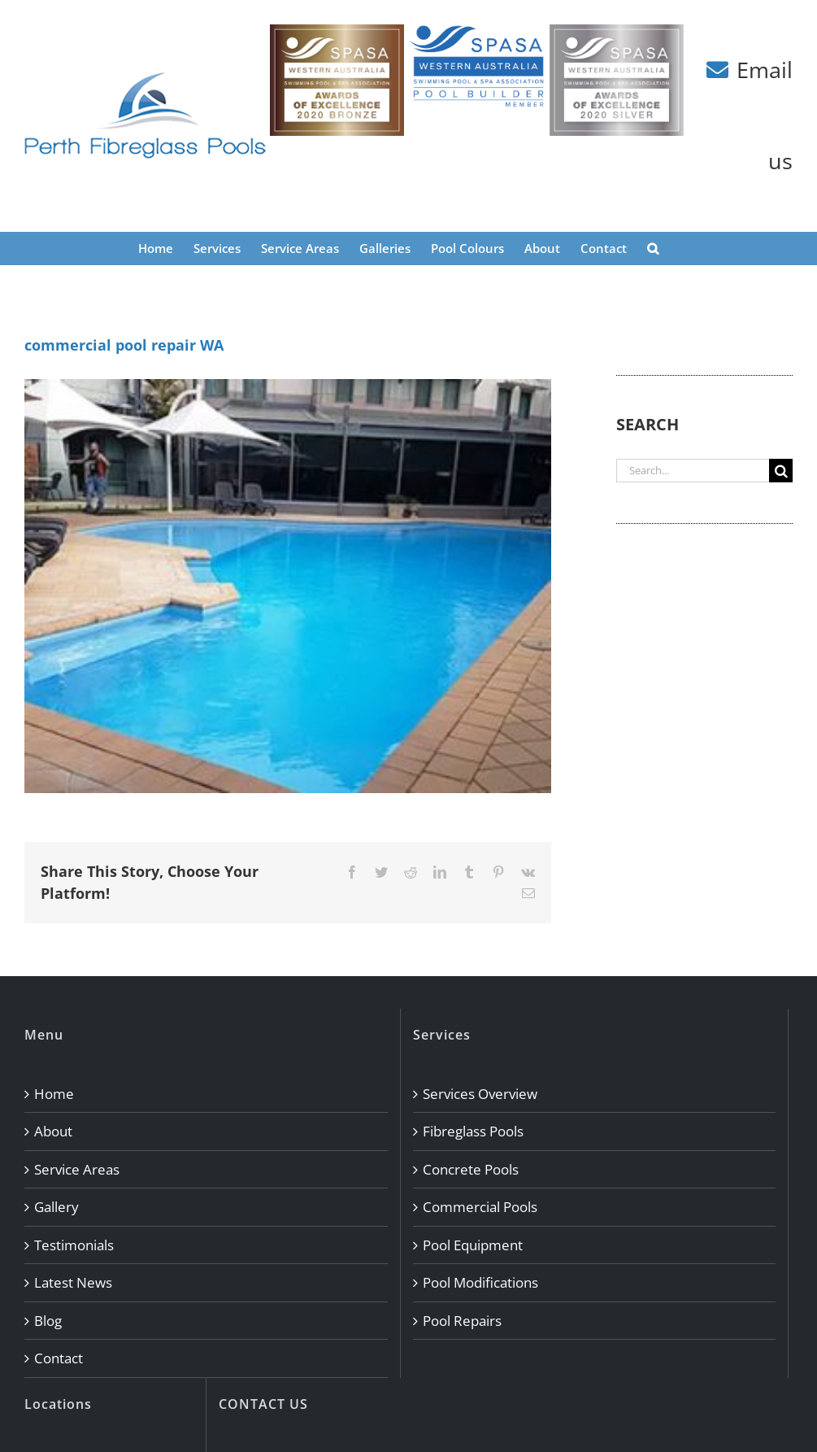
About (53, 1131)
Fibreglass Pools (473, 1131)
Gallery (56, 1206)
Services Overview (480, 1093)
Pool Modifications (480, 1282)
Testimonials (74, 1245)
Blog (48, 1320)
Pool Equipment (473, 1245)
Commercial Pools (480, 1206)
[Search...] (692, 470)
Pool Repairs (462, 1320)
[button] (652, 248)
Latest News (73, 1282)
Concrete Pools (471, 1169)
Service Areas (77, 1169)
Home (54, 1093)
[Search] (781, 470)
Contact (58, 1358)
